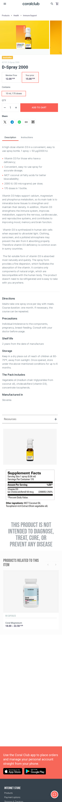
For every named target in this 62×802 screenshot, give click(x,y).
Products (8, 793)
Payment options (12, 797)
